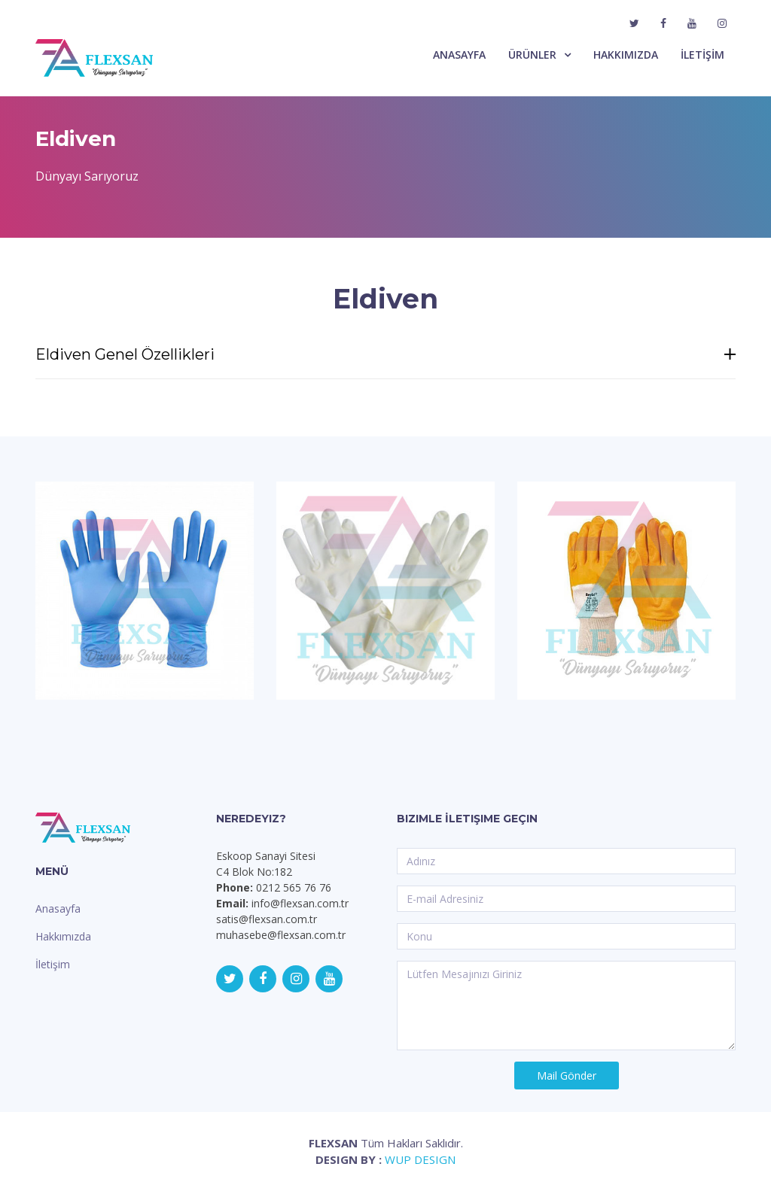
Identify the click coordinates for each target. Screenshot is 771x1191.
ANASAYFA (459, 54)
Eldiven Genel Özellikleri (385, 354)
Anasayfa (58, 908)
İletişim (52, 964)
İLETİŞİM (702, 54)
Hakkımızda (63, 936)
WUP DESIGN (420, 1159)
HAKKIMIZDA (625, 54)
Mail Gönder (566, 1075)
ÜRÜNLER (532, 54)
